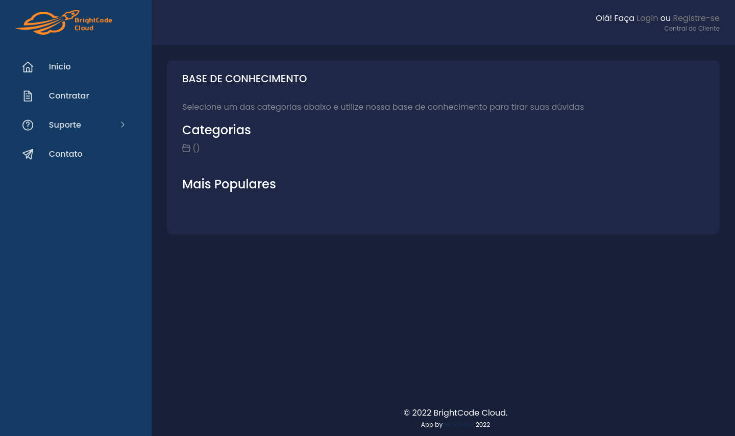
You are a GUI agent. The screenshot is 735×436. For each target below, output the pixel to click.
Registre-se (696, 18)
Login (647, 18)
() (196, 148)
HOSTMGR (459, 424)
